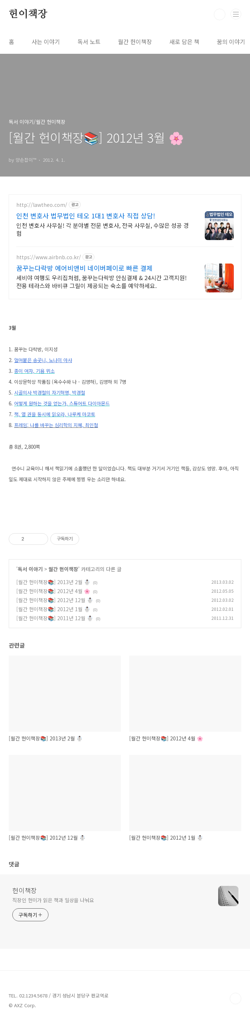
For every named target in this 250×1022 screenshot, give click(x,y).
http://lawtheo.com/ (41, 205)
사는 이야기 (45, 41)
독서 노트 (89, 41)
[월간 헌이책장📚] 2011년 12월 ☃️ (54, 618)
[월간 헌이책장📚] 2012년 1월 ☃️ (53, 609)
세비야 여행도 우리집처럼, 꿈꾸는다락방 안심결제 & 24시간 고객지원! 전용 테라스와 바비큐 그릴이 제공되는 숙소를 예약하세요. (101, 281)
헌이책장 (28, 14)
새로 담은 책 (184, 41)
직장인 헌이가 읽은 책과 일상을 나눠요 (53, 900)
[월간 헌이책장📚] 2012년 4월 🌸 (53, 591)
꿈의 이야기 (231, 41)
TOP (235, 998)
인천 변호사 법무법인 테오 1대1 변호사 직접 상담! (85, 215)
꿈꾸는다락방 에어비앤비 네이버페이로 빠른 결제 (84, 268)
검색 (219, 14)
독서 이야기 (30, 569)
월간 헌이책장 (135, 41)
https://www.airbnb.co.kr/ (48, 257)
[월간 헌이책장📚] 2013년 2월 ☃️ (53, 582)
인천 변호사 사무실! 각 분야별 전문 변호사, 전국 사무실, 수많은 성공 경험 (102, 229)
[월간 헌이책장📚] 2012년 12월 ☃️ (54, 600)
